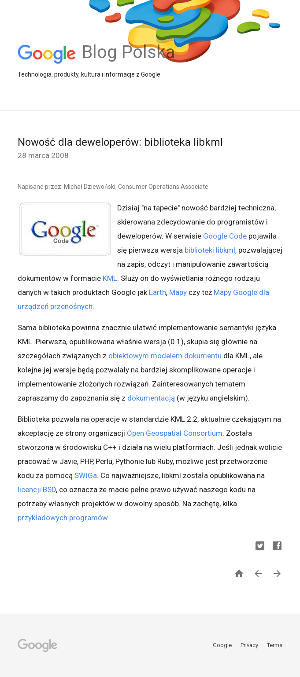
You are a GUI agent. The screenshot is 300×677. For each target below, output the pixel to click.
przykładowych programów (62, 517)
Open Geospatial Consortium (174, 433)
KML (110, 278)
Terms (274, 645)
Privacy (250, 645)
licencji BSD (37, 489)
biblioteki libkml (210, 250)
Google (223, 645)
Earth (157, 292)
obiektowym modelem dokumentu (165, 355)
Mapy (178, 292)
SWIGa (85, 475)
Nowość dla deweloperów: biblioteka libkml (120, 142)
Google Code (225, 236)
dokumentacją (151, 398)
